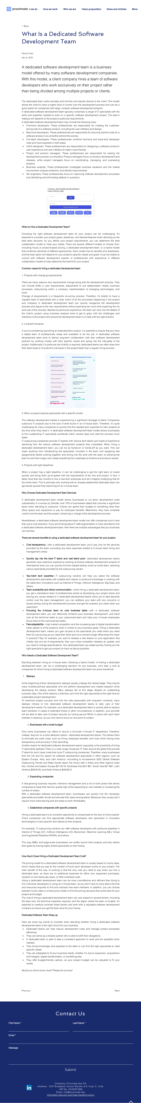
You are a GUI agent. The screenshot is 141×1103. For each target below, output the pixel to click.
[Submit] (70, 1070)
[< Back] (31, 26)
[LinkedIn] (29, 1087)
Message (13, 1048)
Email (11, 1035)
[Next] (112, 991)
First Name (14, 1023)
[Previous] (31, 991)
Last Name (78, 1023)
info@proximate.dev (74, 1092)
